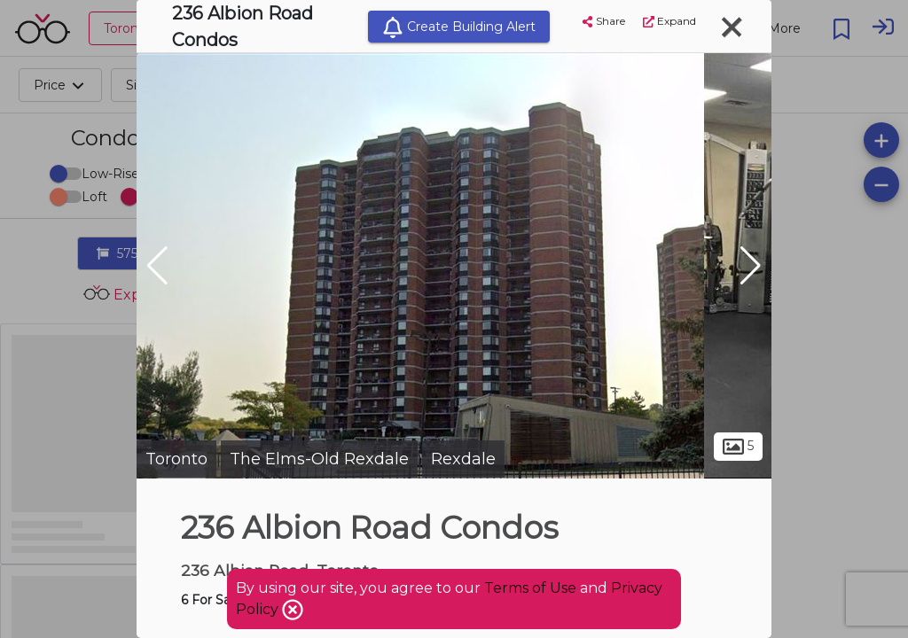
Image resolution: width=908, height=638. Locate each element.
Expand (669, 20)
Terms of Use (530, 588)
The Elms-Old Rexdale (319, 459)
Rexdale (463, 459)
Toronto (176, 459)
